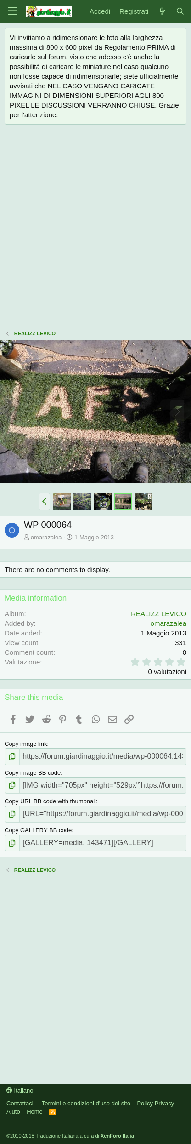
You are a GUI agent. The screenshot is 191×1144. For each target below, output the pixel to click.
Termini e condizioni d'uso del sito (86, 1103)
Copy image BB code (33, 772)
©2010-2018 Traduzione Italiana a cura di (70, 1135)
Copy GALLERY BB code (38, 830)
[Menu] (12, 11)
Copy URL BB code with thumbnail (50, 801)
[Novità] (162, 11)
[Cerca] (180, 11)
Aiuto (13, 1111)
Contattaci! (20, 1103)
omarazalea (46, 537)
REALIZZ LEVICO (158, 614)
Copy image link (26, 743)
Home (35, 1111)
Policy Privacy (155, 1103)
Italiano (20, 1090)
